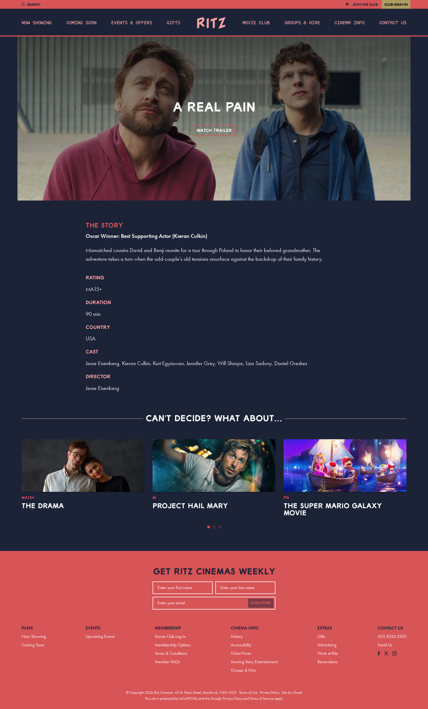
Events (93, 628)
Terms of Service (262, 698)
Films (27, 628)
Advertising (326, 645)
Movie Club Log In (170, 636)
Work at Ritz (327, 653)
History (237, 636)
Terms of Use (248, 692)
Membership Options (173, 645)
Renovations (327, 662)
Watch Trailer (214, 130)
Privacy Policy (270, 692)
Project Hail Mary (190, 506)
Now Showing (37, 23)
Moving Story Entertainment (254, 662)
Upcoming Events (100, 636)
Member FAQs (167, 662)
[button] (208, 527)
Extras (324, 628)
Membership (168, 628)
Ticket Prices (241, 653)
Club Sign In (396, 4)
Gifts (173, 23)
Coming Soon (81, 23)
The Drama (43, 506)
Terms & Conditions (171, 653)
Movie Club (256, 23)
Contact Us (392, 23)
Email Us (385, 645)
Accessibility (241, 645)
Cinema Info (349, 23)
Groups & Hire (302, 23)
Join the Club (365, 4)
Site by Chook (292, 692)
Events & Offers (131, 23)
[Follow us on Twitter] (386, 654)
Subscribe (260, 603)
